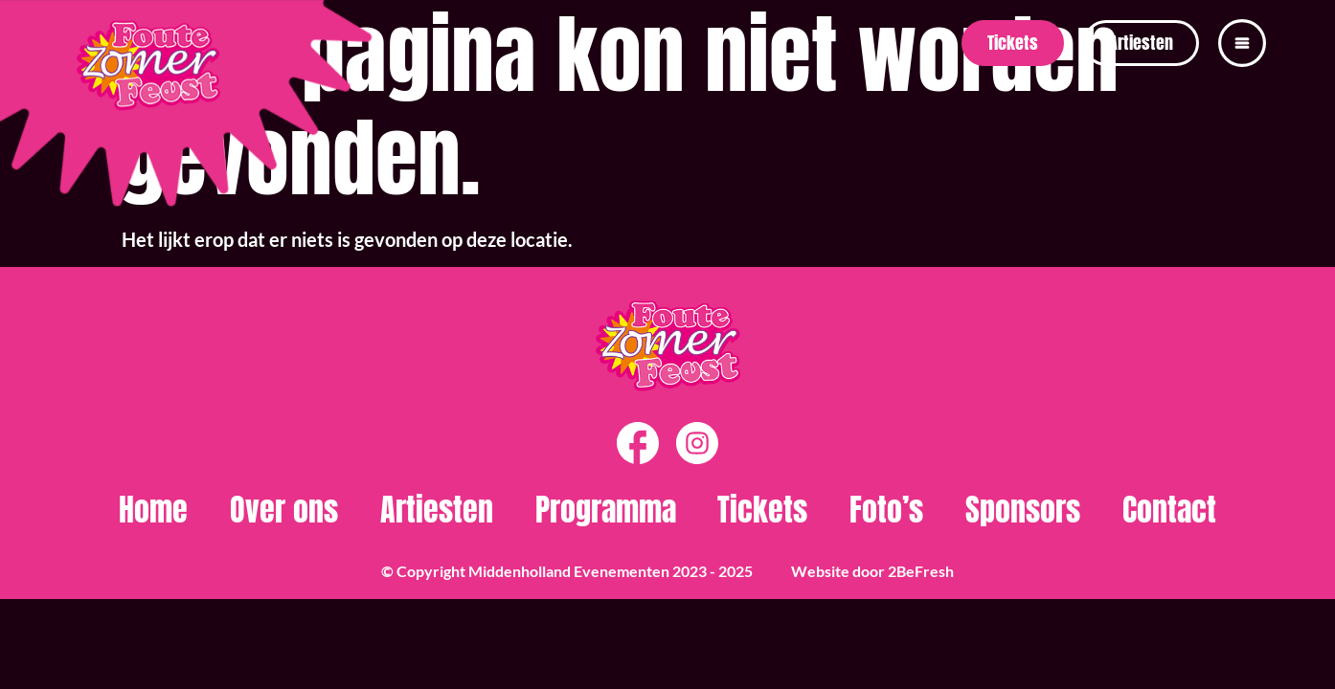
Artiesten (436, 510)
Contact (1169, 510)
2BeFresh (921, 571)
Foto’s (886, 510)
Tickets (762, 510)
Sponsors (1022, 510)
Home (153, 510)
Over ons (284, 510)
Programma (605, 510)
